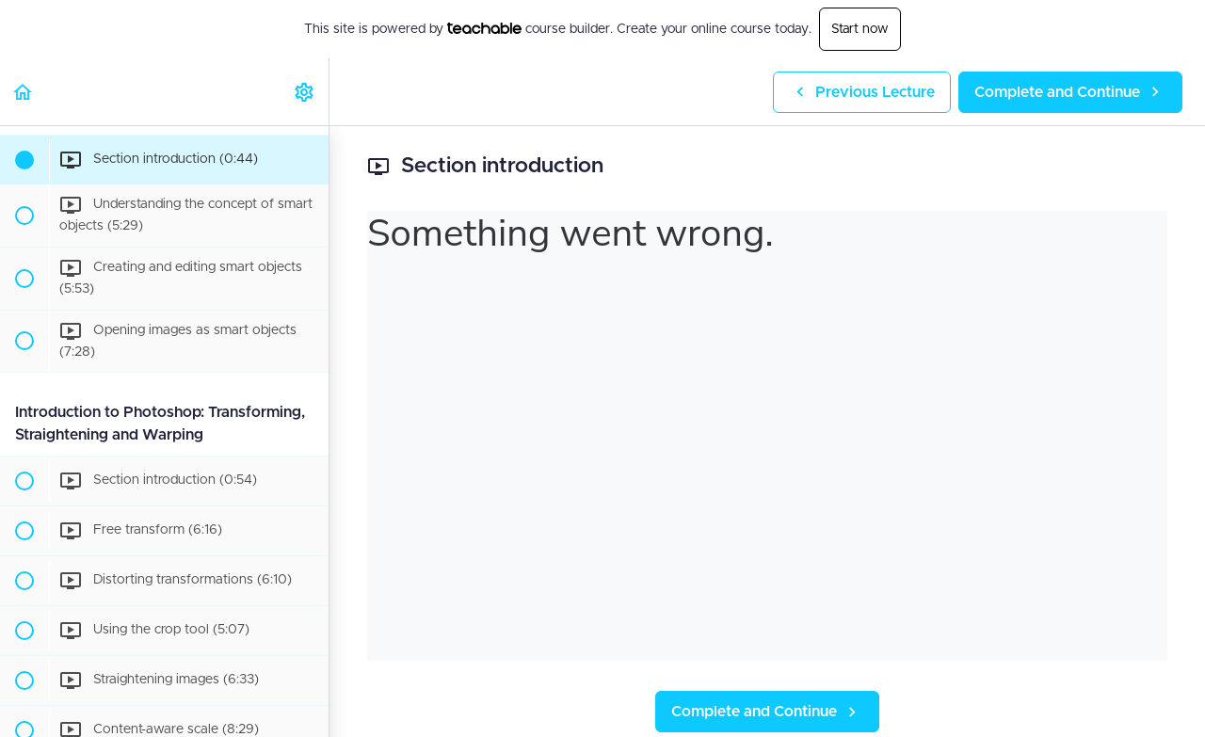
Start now (860, 29)
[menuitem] (305, 91)
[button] (23, 91)
